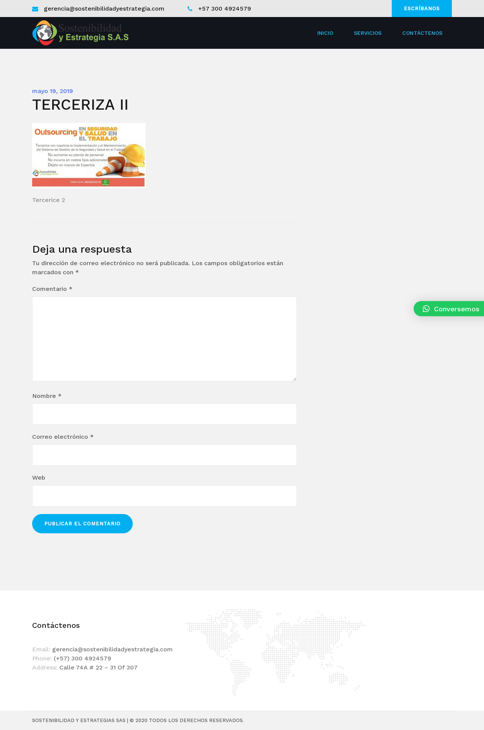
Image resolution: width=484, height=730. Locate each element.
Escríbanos (422, 8)
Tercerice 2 (48, 199)
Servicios (368, 33)
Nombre (47, 395)
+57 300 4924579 (224, 9)
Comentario (52, 288)
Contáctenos (422, 33)
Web (38, 477)
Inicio (325, 33)
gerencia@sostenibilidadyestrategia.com (104, 9)
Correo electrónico (63, 436)
